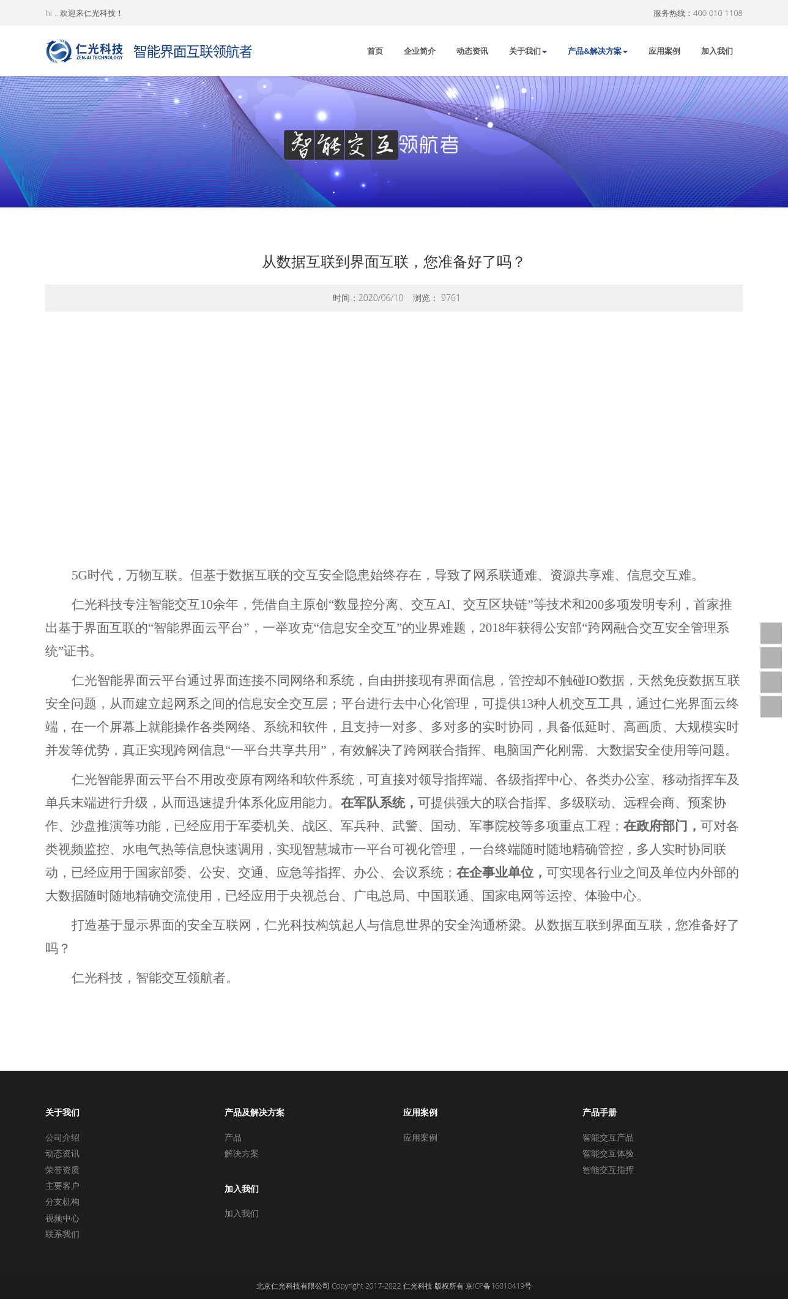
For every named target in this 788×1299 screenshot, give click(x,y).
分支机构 (62, 1201)
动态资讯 (472, 50)
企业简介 (420, 50)
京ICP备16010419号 (499, 1286)
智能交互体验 (608, 1153)
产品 (233, 1137)
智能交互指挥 (608, 1169)
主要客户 (62, 1185)
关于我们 (528, 50)
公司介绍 (62, 1137)
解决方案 (242, 1153)
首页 (375, 50)
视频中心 (62, 1218)
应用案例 (664, 50)
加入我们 (717, 50)
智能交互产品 (608, 1137)
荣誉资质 (62, 1169)
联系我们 (62, 1234)
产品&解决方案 (598, 50)
